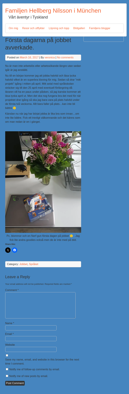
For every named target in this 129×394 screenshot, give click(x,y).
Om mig (13, 28)
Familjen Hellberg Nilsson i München (53, 10)
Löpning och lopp (59, 28)
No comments (65, 57)
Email (9, 334)
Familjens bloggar (99, 28)
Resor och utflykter (33, 28)
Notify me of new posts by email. (28, 376)
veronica (50, 57)
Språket (33, 264)
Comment (12, 290)
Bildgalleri (79, 28)
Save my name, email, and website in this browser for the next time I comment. (42, 361)
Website (10, 344)
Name (9, 323)
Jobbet (23, 264)
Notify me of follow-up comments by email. (34, 369)
